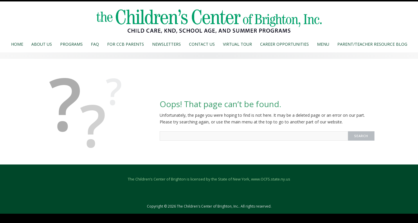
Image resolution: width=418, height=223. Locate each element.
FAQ (95, 44)
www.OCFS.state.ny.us (270, 179)
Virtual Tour (237, 44)
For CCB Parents (125, 44)
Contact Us (202, 44)
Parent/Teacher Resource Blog (372, 44)
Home (17, 44)
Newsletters (166, 44)
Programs (71, 44)
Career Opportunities (284, 44)
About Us (41, 44)
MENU (323, 44)
